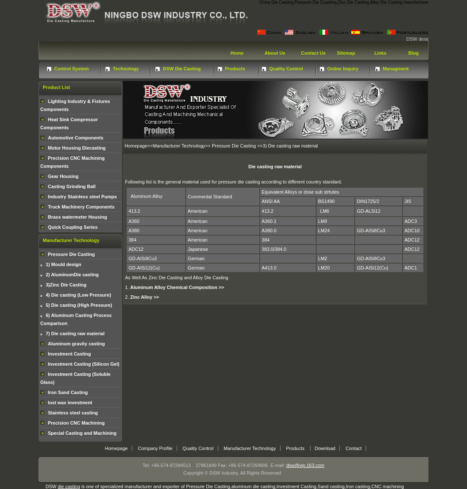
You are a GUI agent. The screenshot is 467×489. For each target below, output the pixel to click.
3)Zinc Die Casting (66, 284)
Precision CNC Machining (76, 422)
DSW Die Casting (181, 68)
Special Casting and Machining (82, 433)
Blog (413, 53)
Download (325, 448)
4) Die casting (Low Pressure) (78, 294)
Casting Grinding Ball (71, 186)
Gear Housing (63, 176)
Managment (396, 68)
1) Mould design (63, 264)
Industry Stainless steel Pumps (82, 196)
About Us (274, 53)
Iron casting (358, 486)
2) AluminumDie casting (72, 274)
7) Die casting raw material (75, 333)
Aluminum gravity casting (76, 343)
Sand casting (331, 486)
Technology (126, 68)
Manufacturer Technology (179, 145)
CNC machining (387, 486)
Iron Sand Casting (68, 392)
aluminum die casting (253, 486)
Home (236, 53)
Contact (354, 448)
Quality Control (286, 68)
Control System (71, 68)
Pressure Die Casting (71, 254)
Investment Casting (69, 353)
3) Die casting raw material (290, 145)
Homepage (136, 145)
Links (379, 53)
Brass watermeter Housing (77, 216)
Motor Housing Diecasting (77, 147)
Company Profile (155, 448)
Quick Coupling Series (72, 227)
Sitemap (345, 53)
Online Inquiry (343, 68)
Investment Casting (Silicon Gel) (84, 364)
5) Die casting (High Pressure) (79, 305)
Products (235, 68)
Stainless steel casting (73, 412)
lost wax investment (70, 402)
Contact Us (312, 53)
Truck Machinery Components (81, 206)
